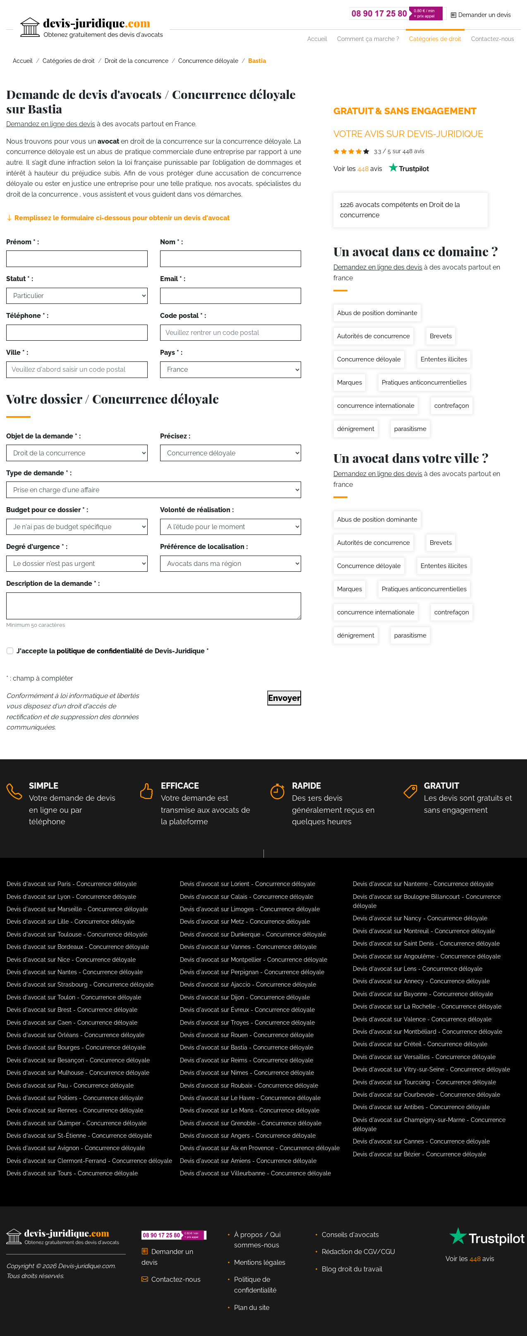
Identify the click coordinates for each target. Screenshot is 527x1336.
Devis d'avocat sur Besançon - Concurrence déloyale (78, 1060)
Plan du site (251, 1308)
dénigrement (355, 429)
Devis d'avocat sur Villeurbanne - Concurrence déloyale (255, 1173)
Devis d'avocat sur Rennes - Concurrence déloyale (75, 1110)
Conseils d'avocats (350, 1235)
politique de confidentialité (100, 651)
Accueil (317, 38)
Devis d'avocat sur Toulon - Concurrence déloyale (74, 997)
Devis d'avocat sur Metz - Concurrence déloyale (245, 921)
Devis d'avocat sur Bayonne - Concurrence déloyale (423, 994)
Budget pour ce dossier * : (47, 510)
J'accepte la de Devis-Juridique (113, 651)
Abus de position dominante (377, 313)
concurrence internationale (375, 405)
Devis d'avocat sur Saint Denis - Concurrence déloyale (426, 943)
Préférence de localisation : (204, 547)
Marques (349, 382)
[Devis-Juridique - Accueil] (84, 27)
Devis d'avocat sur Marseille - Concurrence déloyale (77, 909)
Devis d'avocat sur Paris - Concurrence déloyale (72, 884)
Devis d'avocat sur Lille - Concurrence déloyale (70, 921)
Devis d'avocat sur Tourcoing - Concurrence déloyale (424, 1082)
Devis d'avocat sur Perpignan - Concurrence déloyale (252, 972)
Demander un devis (480, 14)
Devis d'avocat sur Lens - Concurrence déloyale (417, 968)
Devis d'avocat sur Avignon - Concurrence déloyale (76, 1148)
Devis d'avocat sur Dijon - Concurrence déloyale (245, 997)
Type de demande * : (39, 473)
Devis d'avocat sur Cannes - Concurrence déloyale (421, 1141)
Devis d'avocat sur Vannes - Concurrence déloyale (248, 947)
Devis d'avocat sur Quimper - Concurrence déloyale (76, 1123)
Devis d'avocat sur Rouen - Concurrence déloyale (247, 1035)
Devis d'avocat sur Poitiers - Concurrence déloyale (75, 1098)
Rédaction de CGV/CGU (358, 1252)
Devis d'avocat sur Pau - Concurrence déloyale (70, 1085)
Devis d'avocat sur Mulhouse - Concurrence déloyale (78, 1072)
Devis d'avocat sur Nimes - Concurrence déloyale (247, 1072)
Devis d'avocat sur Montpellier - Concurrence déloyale (253, 959)
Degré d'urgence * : (36, 547)
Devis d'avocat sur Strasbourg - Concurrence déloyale (80, 984)
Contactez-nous (492, 38)
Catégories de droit (435, 38)
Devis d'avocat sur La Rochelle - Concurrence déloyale (427, 1006)
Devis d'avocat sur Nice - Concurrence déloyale (71, 959)
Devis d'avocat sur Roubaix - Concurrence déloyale (249, 1085)
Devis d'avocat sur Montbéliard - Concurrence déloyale (427, 1031)
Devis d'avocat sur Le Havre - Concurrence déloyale (250, 1098)
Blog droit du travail (352, 1269)
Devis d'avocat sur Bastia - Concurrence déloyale (246, 1047)
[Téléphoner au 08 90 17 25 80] (398, 13)
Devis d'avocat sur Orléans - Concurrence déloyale (75, 1035)
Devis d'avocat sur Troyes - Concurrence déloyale (247, 1022)
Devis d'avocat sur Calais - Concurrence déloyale (246, 896)
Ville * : (17, 352)
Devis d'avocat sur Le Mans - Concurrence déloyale (249, 1110)
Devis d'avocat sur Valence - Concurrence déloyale (422, 1019)
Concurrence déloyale (369, 359)
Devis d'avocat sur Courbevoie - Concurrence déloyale (426, 1094)
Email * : (172, 279)
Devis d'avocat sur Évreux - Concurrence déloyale (247, 1009)
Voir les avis (381, 169)
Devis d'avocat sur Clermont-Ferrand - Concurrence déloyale (89, 1161)
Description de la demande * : (53, 583)
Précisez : (175, 436)
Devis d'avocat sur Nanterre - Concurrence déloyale (423, 884)
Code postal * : (183, 316)
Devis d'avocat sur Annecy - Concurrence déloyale (421, 981)
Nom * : (171, 242)
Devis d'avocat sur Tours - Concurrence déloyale (72, 1173)
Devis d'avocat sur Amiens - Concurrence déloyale (248, 1161)
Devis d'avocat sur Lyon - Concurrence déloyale (71, 896)
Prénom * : (22, 242)
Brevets (441, 336)
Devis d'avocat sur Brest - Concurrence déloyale (72, 1009)
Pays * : (171, 352)
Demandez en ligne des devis (50, 124)
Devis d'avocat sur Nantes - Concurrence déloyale (75, 972)
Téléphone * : (27, 316)
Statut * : (19, 279)
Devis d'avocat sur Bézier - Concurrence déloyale (419, 1154)
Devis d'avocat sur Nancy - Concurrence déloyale (420, 918)
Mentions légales (259, 1262)
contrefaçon (451, 405)
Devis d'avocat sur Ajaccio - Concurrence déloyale (248, 984)
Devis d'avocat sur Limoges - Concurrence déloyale (250, 909)
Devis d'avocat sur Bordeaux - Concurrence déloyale (78, 947)
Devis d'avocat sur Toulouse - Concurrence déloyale (77, 934)
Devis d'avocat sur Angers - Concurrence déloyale (248, 1135)
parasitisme (410, 429)
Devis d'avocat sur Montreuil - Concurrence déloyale (424, 931)
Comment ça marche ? (368, 38)
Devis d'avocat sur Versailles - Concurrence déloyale (424, 1057)
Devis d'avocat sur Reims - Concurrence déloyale (246, 1060)
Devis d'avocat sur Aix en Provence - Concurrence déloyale (260, 1148)
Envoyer (284, 698)
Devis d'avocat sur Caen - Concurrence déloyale (72, 1022)
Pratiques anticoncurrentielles (424, 382)
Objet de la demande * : (43, 436)
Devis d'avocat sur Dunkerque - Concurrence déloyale (253, 934)
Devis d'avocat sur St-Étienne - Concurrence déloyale (79, 1135)
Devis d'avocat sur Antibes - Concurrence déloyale (421, 1107)
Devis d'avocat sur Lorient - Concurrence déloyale (247, 884)
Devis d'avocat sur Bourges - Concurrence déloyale (76, 1047)
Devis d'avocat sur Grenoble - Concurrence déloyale (250, 1123)
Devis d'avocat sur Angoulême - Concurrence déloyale (427, 956)
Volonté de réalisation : (197, 510)
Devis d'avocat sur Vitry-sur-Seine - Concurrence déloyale (431, 1069)
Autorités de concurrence (373, 336)
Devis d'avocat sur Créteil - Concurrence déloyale (420, 1044)
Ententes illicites (444, 359)
